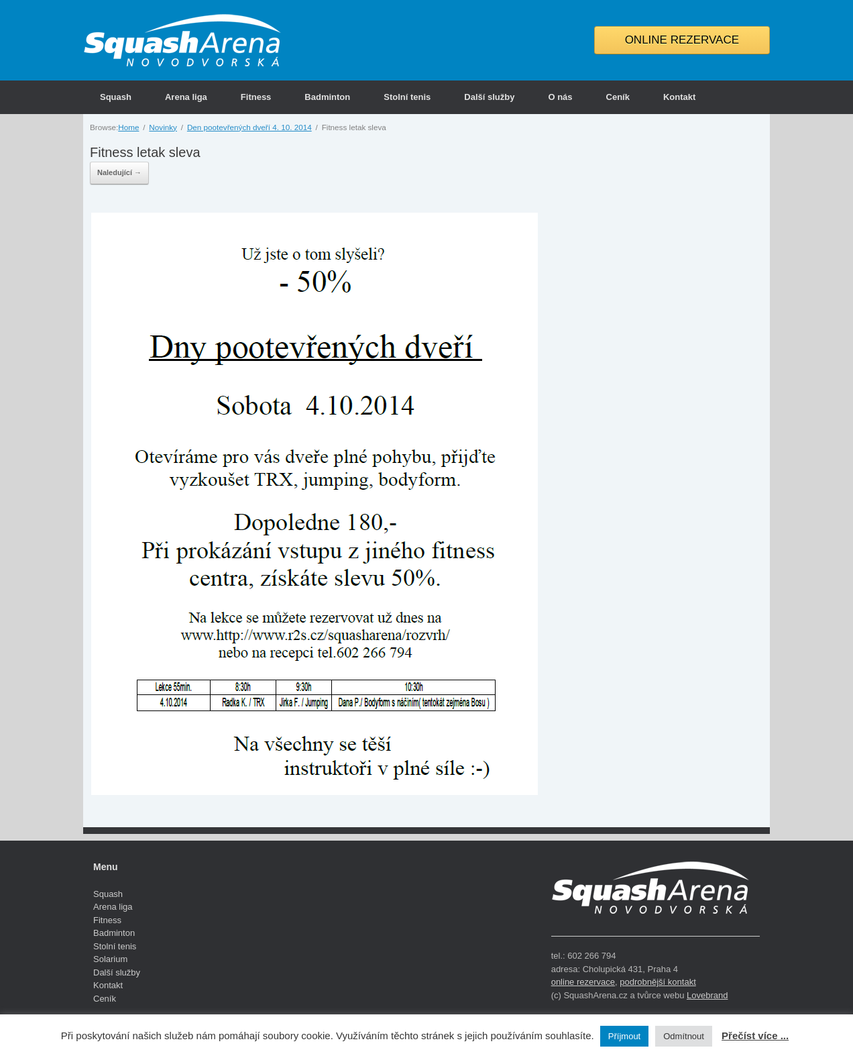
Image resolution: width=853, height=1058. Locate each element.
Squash (115, 97)
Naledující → (119, 172)
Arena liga (186, 97)
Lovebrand (707, 995)
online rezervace (583, 982)
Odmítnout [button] (683, 1036)
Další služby (489, 97)
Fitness (256, 97)
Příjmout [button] (624, 1036)
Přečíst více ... (755, 1035)
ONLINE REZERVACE (682, 40)
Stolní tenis (407, 97)
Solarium (110, 959)
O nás (560, 97)
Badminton (327, 97)
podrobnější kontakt (657, 982)
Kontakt (679, 97)
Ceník (618, 97)
